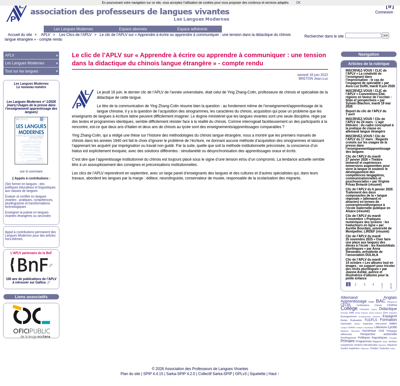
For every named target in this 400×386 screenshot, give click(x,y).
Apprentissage (354, 301)
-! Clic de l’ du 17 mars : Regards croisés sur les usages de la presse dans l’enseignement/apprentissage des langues (368, 144)
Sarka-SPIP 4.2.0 (180, 374)
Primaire (348, 341)
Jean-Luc (313, 78)
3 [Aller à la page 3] (364, 284)
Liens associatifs (31, 296)
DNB (351, 313)
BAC (381, 300)
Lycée (392, 327)
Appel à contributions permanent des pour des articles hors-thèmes (30, 235)
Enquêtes (393, 313)
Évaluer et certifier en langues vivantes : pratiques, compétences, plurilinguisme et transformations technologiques (29, 201)
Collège (349, 308)
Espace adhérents (192, 29)
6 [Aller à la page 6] (391, 284)
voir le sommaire (31, 171)
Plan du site (130, 374)
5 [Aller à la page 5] (382, 284)
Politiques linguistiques (372, 337)
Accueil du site (20, 35)
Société (344, 348)
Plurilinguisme (348, 337)
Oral (381, 330)
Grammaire (346, 324)
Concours (364, 309)
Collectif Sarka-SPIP (215, 374)
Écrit (385, 313)
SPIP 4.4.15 (153, 374)
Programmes (364, 341)
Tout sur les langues (21, 71)
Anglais (390, 297)
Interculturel (381, 324)
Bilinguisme (392, 302)
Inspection (368, 324)
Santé (385, 342)
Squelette (258, 374)
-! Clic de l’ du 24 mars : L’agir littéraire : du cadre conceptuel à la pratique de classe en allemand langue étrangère (370, 125)
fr (390, 6)
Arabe (371, 302)
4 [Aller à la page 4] (373, 284)
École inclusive (375, 313)
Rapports (377, 341)
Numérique (369, 330)
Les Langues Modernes (73, 29)
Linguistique (368, 327)
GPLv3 (241, 374)
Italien (393, 323)
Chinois (378, 305)
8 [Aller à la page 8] (391, 287)
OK (298, 2)
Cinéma (392, 305)
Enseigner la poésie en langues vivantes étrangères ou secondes (28, 214)
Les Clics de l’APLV (75, 35)
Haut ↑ (274, 374)
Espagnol (389, 316)
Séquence (392, 345)
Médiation (345, 331)
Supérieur (354, 348)
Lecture (351, 327)
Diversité (344, 313)
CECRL (346, 305)
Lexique (359, 327)
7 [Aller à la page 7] (382, 287)
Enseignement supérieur (369, 317)
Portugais (393, 338)
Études (344, 320)
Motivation (355, 331)
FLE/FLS (371, 320)
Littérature (380, 327)
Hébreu (357, 324)
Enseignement (349, 316)
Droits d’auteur (361, 313)
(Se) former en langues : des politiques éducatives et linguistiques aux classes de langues (30, 187)
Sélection (382, 345)
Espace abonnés (133, 29)
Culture (374, 309)
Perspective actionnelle (378, 334)
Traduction (384, 348)
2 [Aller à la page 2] (356, 284)
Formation (388, 320)
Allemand (349, 297)
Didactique (388, 309)
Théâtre (374, 348)
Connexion (384, 12)
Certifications (363, 305)
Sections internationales (366, 345)
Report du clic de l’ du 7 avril (366, 113)
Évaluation (356, 320)
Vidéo (392, 348)
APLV (45, 35)
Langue (344, 327)
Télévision (365, 348)
